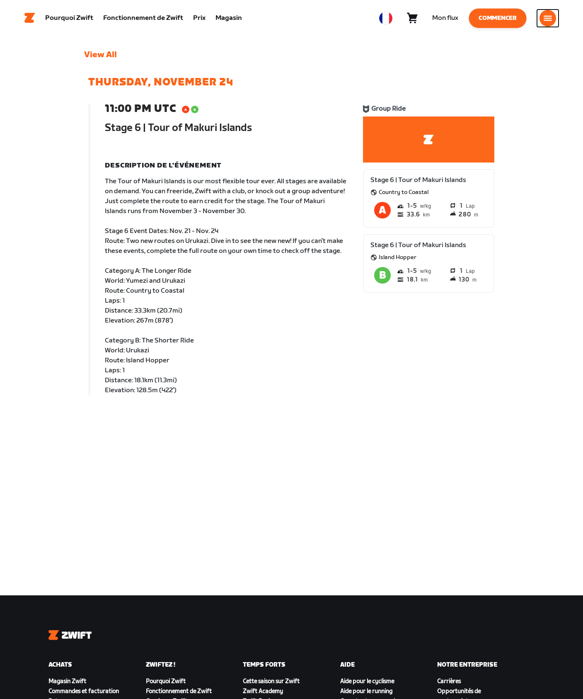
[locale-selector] (385, 18)
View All (100, 56)
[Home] (30, 19)
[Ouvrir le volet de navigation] (548, 18)
